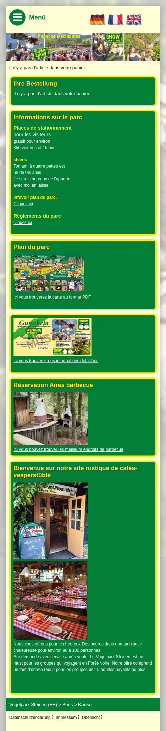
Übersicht (91, 717)
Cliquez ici (23, 203)
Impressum (66, 717)
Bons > (69, 704)
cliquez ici (22, 222)
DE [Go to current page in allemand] (97, 20)
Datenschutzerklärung (30, 717)
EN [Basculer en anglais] (134, 20)
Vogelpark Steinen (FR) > (35, 704)
